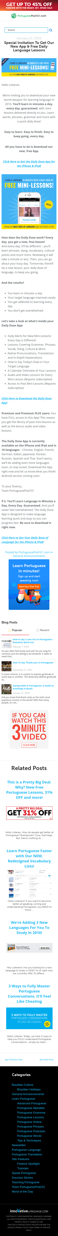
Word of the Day (22, 1191)
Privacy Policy (22, 1222)
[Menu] (5, 16)
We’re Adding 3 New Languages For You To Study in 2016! (29, 927)
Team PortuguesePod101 (28, 1187)
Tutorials (22, 1168)
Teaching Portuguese (26, 1182)
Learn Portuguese (23, 1098)
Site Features (20, 1159)
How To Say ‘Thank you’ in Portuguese (33, 662)
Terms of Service (42, 1227)
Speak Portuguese (24, 1173)
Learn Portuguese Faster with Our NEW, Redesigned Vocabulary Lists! (29, 858)
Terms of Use (36, 1222)
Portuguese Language (26, 1149)
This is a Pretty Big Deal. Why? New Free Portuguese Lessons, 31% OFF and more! (29, 789)
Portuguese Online (29, 1122)
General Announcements (29, 556)
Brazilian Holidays (29, 1089)
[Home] (29, 18)
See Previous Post (13, 1059)
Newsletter (19, 1145)
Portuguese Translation (27, 1154)
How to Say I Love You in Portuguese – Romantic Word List (33, 641)
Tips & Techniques (29, 1140)
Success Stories (22, 1177)
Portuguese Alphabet (31, 1108)
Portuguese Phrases (30, 1126)
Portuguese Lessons (30, 1117)
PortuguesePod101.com (39, 1219)
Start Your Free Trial (29, 586)
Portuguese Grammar (31, 1112)
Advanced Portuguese (31, 1103)
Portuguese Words (29, 1135)
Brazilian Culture (22, 1084)
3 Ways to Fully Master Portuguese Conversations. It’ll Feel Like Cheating (29, 993)
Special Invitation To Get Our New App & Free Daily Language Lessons (29, 46)
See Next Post (47, 1059)
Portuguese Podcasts (31, 1131)
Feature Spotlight (28, 1163)
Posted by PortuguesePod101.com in (29, 552)
